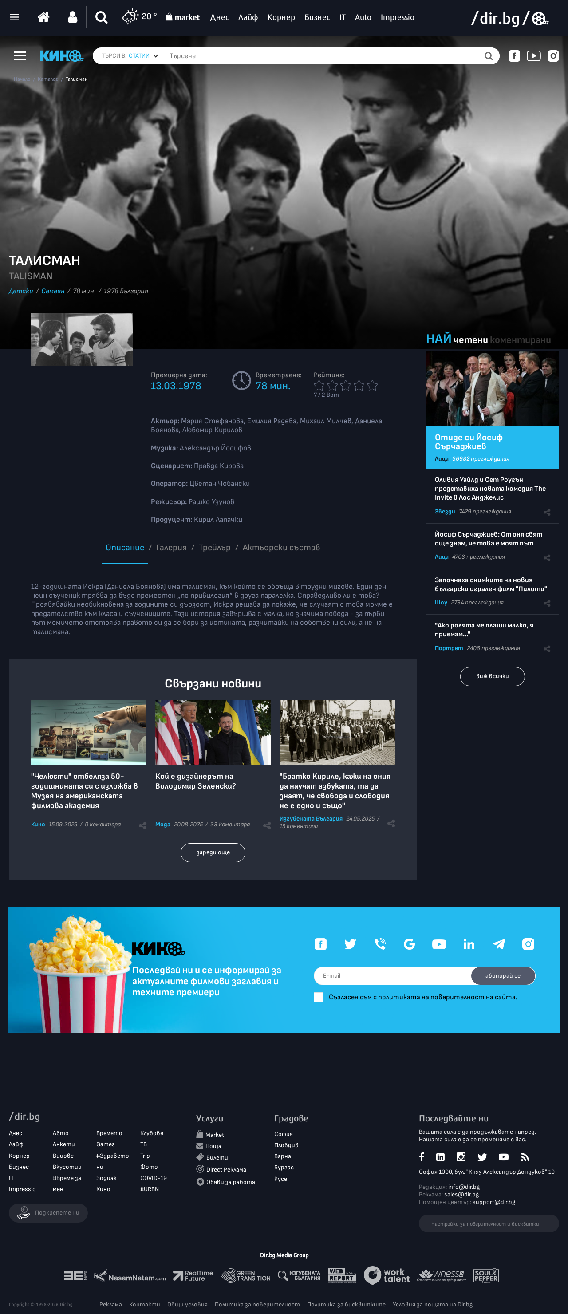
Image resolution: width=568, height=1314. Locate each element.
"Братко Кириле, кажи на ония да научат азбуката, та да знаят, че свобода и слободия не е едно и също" (335, 791)
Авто (61, 1134)
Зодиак (106, 1178)
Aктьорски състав (281, 547)
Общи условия (187, 1305)
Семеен (53, 291)
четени (471, 340)
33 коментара (230, 824)
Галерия (171, 547)
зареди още (213, 852)
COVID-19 (153, 1178)
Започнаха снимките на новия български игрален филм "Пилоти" (491, 584)
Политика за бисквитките (346, 1305)
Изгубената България (311, 818)
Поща (213, 1146)
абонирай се (500, 975)
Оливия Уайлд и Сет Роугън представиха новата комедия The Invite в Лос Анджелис (490, 489)
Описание (125, 547)
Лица (442, 458)
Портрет (449, 648)
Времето (109, 1134)
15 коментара (299, 826)
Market (214, 1135)
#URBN (149, 1190)
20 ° (139, 17)
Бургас (284, 1168)
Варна (282, 1157)
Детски (21, 291)
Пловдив (286, 1145)
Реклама (110, 1305)
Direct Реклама (226, 1170)
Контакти (144, 1305)
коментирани (520, 340)
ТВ (143, 1145)
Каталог (48, 79)
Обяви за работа (230, 1182)
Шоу (441, 602)
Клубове (151, 1134)
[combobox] (143, 56)
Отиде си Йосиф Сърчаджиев (469, 442)
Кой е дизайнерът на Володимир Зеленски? (195, 781)
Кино (38, 824)
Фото (149, 1167)
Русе (280, 1179)
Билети (217, 1158)
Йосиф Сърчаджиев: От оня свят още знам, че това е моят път (488, 539)
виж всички (492, 676)
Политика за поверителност (257, 1305)
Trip (145, 1156)
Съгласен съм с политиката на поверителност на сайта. (433, 997)
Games (105, 1145)
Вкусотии (67, 1167)
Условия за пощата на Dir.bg (433, 1305)
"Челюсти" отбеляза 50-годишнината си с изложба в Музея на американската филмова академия (84, 791)
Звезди (445, 511)
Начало (22, 79)
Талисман (77, 79)
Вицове (63, 1156)
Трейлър (215, 547)
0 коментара (103, 824)
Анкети (64, 1145)
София (283, 1134)
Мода (162, 824)
